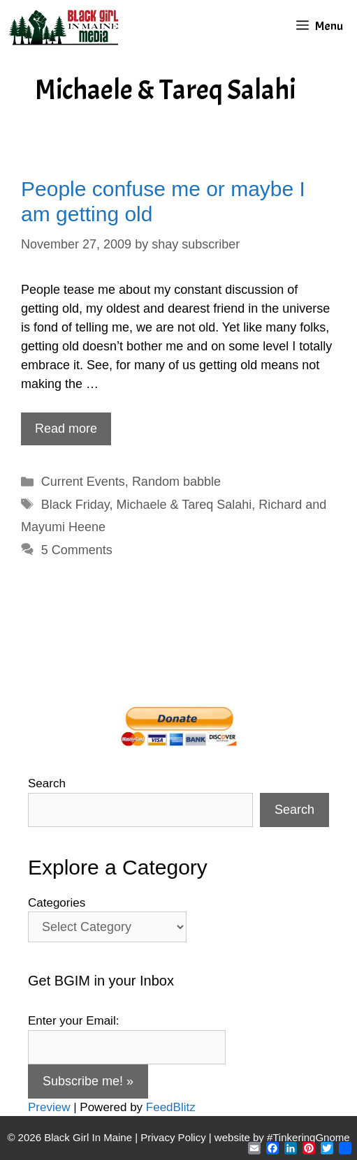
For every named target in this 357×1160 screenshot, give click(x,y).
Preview (49, 1107)
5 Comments (76, 550)
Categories (56, 902)
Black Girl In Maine (89, 1137)
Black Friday (75, 505)
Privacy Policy (172, 1137)
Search (47, 783)
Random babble (176, 482)
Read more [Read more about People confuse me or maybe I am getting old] (66, 429)
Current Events (83, 482)
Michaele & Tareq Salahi (184, 505)
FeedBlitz (171, 1107)
